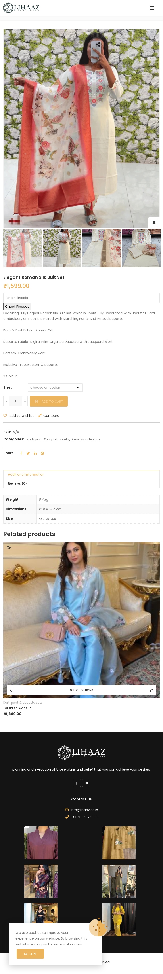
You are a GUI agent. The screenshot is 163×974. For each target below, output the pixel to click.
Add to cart (52, 401)
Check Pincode (17, 306)
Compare (51, 415)
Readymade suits (86, 439)
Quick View (8, 547)
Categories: (13, 439)
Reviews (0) (17, 483)
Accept (30, 953)
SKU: (7, 432)
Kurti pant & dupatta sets (48, 439)
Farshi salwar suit (17, 708)
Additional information (26, 474)
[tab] (81, 474)
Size (6, 387)
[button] (151, 8)
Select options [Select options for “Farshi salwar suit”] (81, 690)
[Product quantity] (15, 401)
